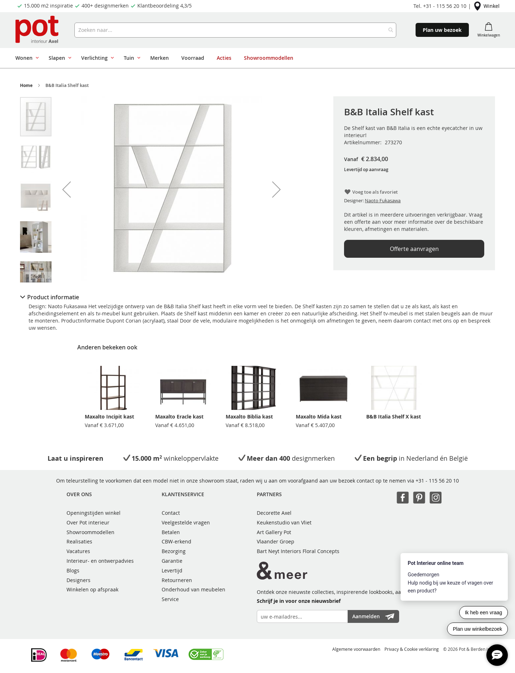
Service (170, 599)
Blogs (73, 570)
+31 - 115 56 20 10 (437, 480)
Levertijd (172, 570)
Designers (78, 580)
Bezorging (174, 551)
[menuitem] (25, 58)
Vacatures (78, 551)
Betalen (171, 532)
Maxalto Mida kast (319, 416)
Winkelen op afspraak (92, 589)
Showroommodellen (90, 532)
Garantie (172, 560)
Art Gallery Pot (274, 532)
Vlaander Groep (275, 541)
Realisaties (79, 541)
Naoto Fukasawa (383, 200)
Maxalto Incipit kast (109, 416)
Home (26, 85)
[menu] (239, 58)
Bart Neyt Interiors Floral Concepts (298, 551)
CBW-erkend (176, 541)
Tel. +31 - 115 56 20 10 (439, 6)
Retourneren (177, 580)
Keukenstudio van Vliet (284, 522)
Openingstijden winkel (94, 512)
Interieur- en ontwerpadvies (100, 560)
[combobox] (235, 30)
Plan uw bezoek (442, 29)
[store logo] (37, 30)
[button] (66, 189)
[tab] (257, 297)
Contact (171, 512)
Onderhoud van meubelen (193, 589)
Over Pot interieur (88, 522)
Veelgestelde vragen (186, 522)
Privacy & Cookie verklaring (411, 649)
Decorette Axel (274, 512)
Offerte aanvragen (414, 249)
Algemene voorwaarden (356, 649)
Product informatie (53, 297)
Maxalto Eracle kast (179, 416)
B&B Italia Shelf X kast (393, 416)
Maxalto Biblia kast (249, 416)
